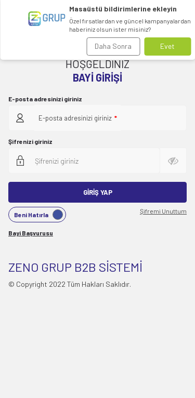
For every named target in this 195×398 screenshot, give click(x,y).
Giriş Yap (97, 192)
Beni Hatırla (38, 214)
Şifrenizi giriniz (30, 141)
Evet (167, 46)
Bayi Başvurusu (30, 232)
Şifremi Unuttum (163, 211)
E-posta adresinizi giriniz (45, 98)
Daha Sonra (113, 46)
